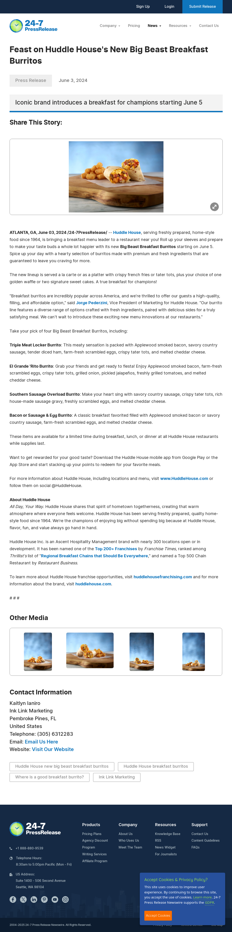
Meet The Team (130, 847)
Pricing (134, 26)
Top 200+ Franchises (116, 549)
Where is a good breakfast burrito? (49, 777)
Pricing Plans (92, 834)
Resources (165, 825)
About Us (126, 834)
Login (169, 6)
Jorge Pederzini (91, 303)
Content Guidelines (205, 840)
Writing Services (94, 854)
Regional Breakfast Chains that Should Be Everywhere (94, 556)
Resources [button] (178, 26)
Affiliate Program (94, 861)
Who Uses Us (129, 840)
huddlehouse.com (93, 584)
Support (199, 825)
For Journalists (166, 854)
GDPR (209, 902)
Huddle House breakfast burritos (156, 766)
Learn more (202, 897)
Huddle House (127, 233)
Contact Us (209, 26)
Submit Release (202, 6)
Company (128, 825)
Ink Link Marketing (117, 777)
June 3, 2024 (73, 80)
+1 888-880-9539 (29, 848)
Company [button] (108, 26)
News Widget (165, 847)
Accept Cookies (158, 915)
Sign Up (143, 6)
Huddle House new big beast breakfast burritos (62, 766)
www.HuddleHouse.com (184, 479)
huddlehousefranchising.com (163, 577)
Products (91, 825)
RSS (158, 840)
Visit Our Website (53, 749)
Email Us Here (41, 741)
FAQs (195, 847)
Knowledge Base (167, 834)
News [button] (153, 26)
